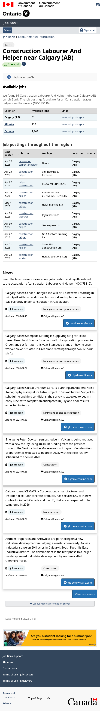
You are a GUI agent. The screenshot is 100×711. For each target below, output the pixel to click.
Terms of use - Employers (17, 680)
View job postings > (73, 117)
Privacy (7, 703)
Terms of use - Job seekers (18, 674)
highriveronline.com (78, 478)
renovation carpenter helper (28, 163)
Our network (10, 668)
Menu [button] (7, 30)
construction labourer (26, 215)
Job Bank (11, 23)
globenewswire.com (78, 427)
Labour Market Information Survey (50, 603)
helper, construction (26, 183)
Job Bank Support (13, 656)
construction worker (26, 256)
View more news (85, 594)
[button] (24, 64)
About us (8, 662)
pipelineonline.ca (80, 375)
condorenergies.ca (79, 323)
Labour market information (36, 37)
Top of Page (39, 698)
